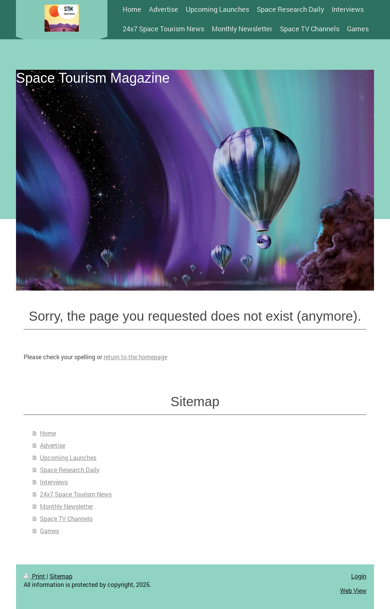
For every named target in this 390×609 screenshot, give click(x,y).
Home (48, 433)
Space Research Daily (69, 470)
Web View (353, 591)
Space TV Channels (66, 518)
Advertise (52, 445)
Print (35, 576)
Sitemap (61, 576)
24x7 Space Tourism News (76, 494)
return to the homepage (135, 357)
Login (358, 576)
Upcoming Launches (68, 457)
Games (49, 531)
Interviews (54, 482)
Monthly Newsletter (66, 506)
